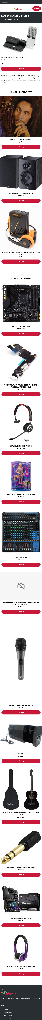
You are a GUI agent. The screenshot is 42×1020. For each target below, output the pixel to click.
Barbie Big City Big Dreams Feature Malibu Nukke (21, 494)
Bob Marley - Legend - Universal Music (21, 140)
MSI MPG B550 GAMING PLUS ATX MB (21, 918)
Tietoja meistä (8, 1018)
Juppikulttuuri (8, 1015)
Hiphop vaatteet (8, 1012)
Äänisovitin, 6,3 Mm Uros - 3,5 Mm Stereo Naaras (21, 867)
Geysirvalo (21, 754)
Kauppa (36, 8)
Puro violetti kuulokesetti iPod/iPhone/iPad (21, 967)
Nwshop (6, 1009)
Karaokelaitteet (7, 19)
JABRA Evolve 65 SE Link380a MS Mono (21, 446)
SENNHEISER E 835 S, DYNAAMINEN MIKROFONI (21, 705)
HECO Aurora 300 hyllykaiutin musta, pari (21, 193)
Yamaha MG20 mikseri (21, 557)
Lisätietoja (21, 68)
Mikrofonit (17, 19)
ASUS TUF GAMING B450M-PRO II (21, 326)
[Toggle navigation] (3, 8)
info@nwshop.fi (5, 2)
